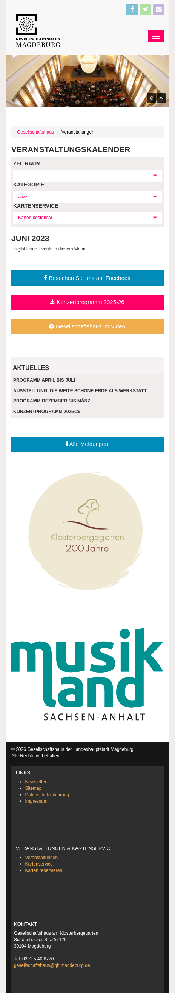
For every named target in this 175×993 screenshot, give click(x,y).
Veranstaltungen (41, 857)
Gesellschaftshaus (35, 132)
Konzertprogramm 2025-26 (87, 302)
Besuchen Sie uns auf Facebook (87, 278)
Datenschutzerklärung (47, 794)
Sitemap (33, 788)
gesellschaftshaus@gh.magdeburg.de (52, 965)
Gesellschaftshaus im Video (87, 326)
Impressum (36, 801)
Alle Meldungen (87, 444)
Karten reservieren (43, 870)
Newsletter (35, 782)
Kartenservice (38, 864)
